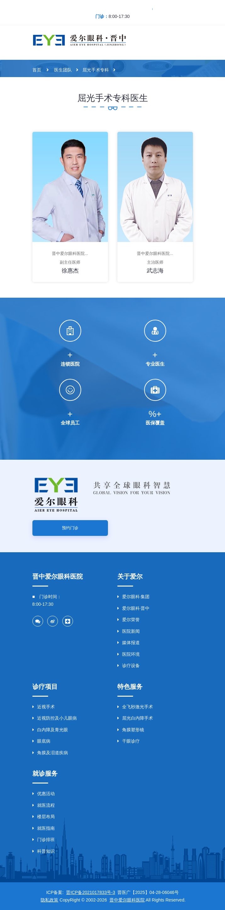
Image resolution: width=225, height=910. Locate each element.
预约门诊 (70, 527)
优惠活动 (43, 793)
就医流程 (43, 805)
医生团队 (63, 69)
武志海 (155, 270)
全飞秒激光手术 (135, 706)
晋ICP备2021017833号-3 (90, 892)
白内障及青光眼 (50, 729)
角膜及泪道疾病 (50, 752)
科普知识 (43, 851)
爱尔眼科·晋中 (133, 608)
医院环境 (128, 654)
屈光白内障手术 (135, 718)
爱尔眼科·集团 (133, 596)
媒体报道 (128, 642)
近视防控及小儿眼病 (54, 718)
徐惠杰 (70, 270)
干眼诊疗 (128, 741)
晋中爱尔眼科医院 (127, 899)
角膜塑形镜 (130, 729)
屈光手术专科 (95, 69)
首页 (36, 69)
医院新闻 (128, 631)
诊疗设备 (128, 665)
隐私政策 (49, 899)
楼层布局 (43, 816)
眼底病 (41, 741)
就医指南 (43, 828)
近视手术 (43, 706)
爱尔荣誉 (128, 619)
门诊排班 (43, 839)
